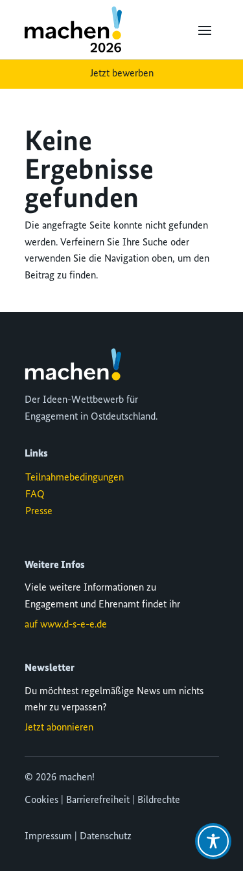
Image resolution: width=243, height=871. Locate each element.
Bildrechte (158, 800)
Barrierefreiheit (98, 800)
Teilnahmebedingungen (74, 478)
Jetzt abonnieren (59, 728)
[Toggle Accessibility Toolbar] (213, 841)
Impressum (48, 836)
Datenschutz (106, 836)
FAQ (35, 495)
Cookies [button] (41, 800)
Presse (38, 511)
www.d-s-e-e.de (73, 625)
